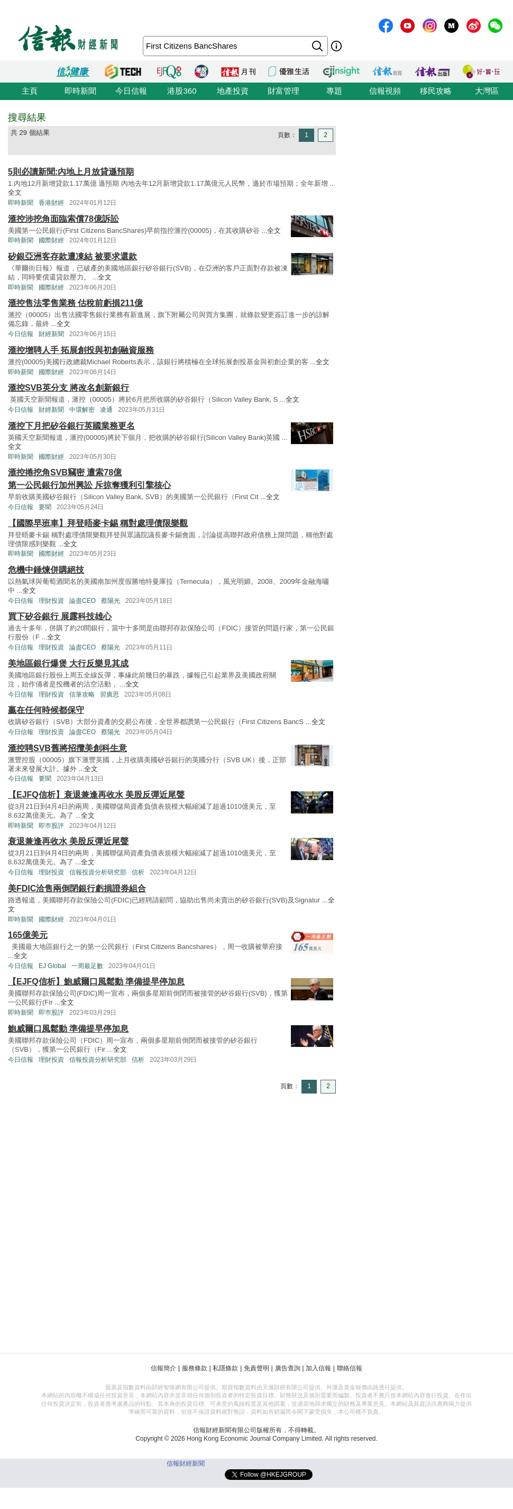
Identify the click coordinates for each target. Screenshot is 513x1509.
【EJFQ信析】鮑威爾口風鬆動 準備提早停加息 (96, 981)
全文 (15, 192)
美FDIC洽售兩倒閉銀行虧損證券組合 (77, 888)
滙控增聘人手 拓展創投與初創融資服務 (81, 350)
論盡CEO (82, 600)
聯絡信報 (349, 1368)
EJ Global (52, 966)
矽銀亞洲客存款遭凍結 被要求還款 (72, 256)
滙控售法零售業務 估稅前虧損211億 (75, 303)
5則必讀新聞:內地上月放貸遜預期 (71, 171)
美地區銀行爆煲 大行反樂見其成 (68, 663)
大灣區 (487, 90)
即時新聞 (80, 90)
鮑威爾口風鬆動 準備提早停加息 (68, 1028)
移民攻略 (436, 90)
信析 (138, 872)
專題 (334, 90)
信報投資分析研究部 (97, 872)
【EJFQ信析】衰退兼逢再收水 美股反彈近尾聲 (96, 794)
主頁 (30, 90)
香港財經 (51, 202)
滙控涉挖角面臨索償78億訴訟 (63, 218)
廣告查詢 (287, 1368)
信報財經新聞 (186, 1463)
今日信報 (131, 90)
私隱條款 (225, 1368)
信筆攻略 (82, 694)
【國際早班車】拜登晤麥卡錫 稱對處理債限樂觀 (98, 523)
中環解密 (82, 409)
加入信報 (318, 1368)
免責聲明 (256, 1368)
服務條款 (194, 1368)
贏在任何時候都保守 (46, 710)
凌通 (106, 409)
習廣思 (109, 694)
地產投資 (233, 90)
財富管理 (283, 90)
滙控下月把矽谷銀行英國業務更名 (71, 425)
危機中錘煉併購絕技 (46, 569)
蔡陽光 (110, 600)
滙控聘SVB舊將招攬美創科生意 (67, 748)
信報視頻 (385, 90)
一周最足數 (87, 966)
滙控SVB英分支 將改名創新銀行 (68, 387)
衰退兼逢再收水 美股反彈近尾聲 (68, 841)
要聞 (45, 507)
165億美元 (28, 934)
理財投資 (51, 600)
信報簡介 (163, 1368)
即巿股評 (51, 825)
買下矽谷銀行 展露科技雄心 (60, 616)
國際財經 (51, 240)
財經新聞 (51, 334)
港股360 (181, 90)
